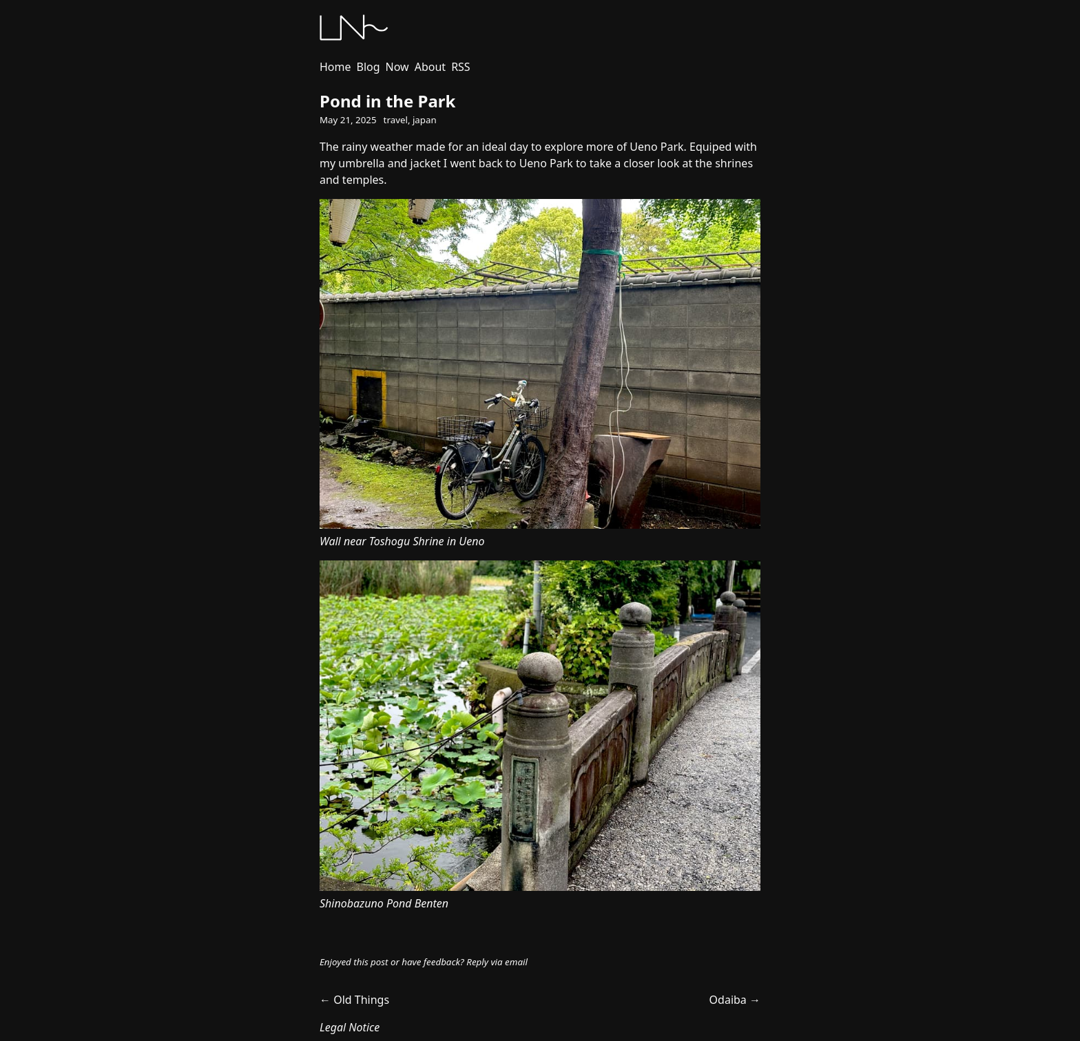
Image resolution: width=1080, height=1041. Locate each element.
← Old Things (354, 999)
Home (335, 66)
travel (396, 120)
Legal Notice (350, 1027)
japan (425, 120)
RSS (460, 66)
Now (397, 66)
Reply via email (497, 962)
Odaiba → (734, 999)
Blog (368, 66)
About (430, 66)
